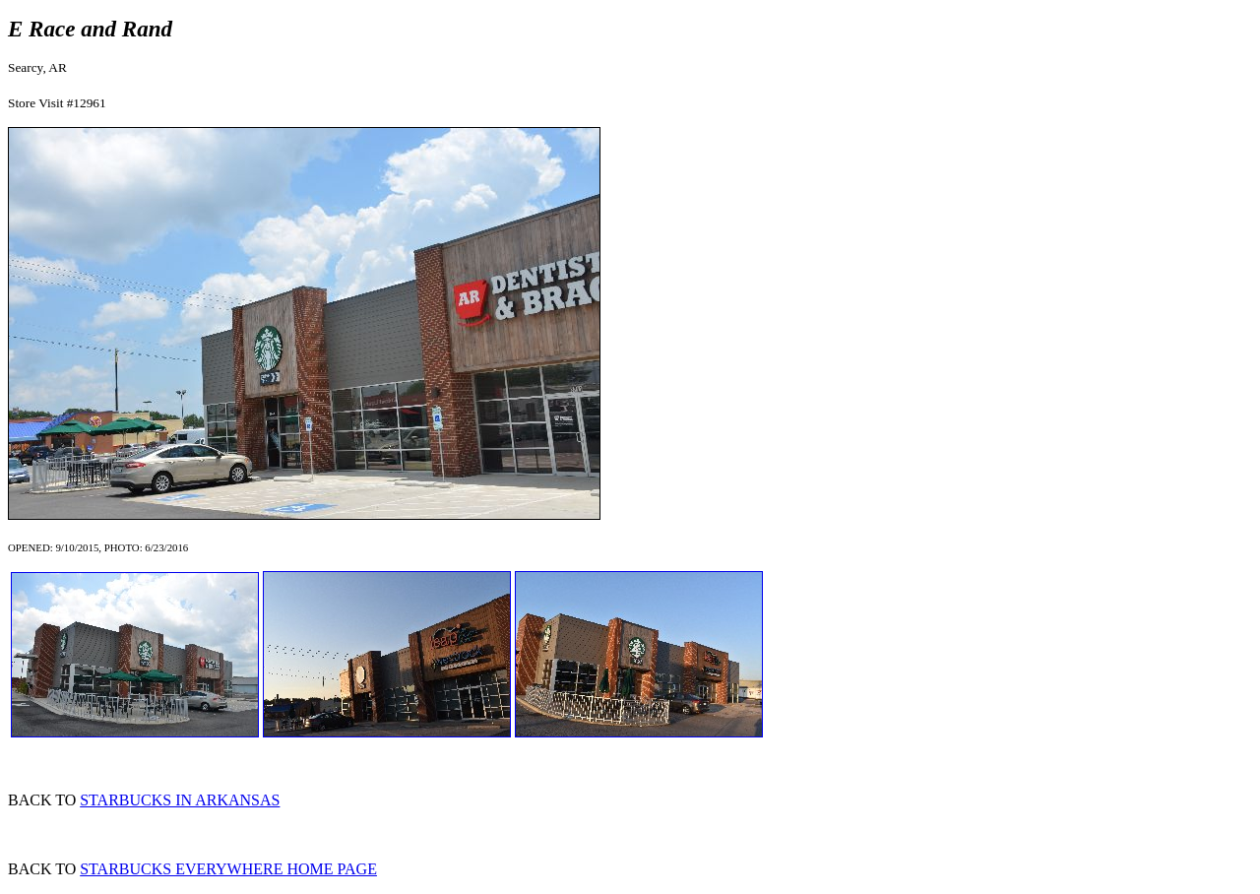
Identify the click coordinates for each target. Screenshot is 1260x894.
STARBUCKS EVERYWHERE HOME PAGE (228, 869)
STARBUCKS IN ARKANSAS (180, 800)
